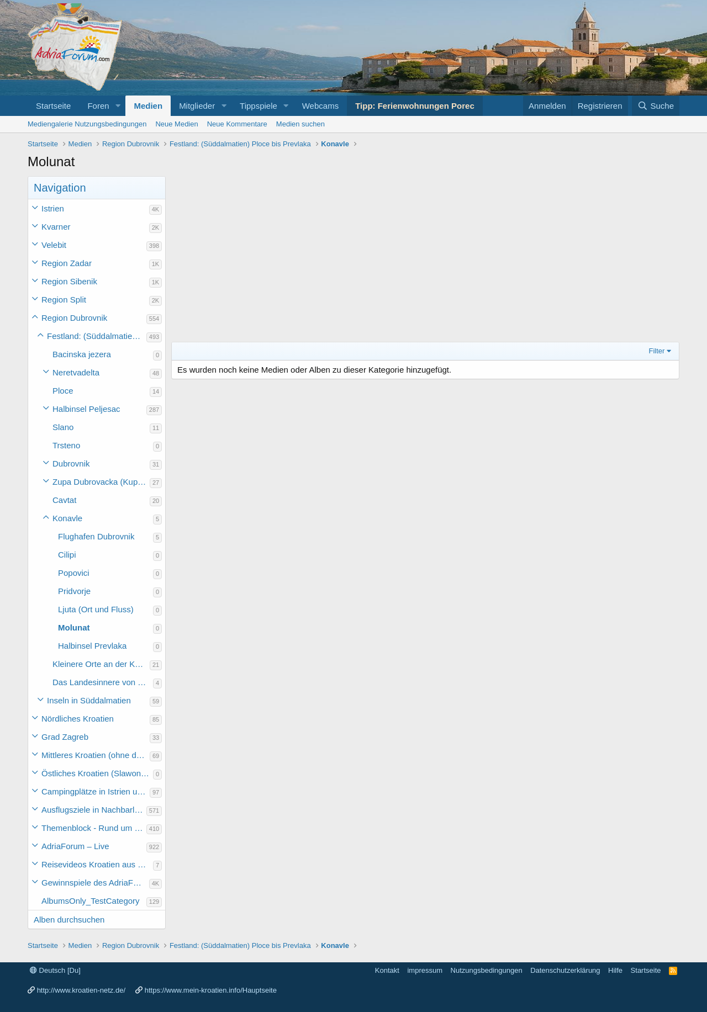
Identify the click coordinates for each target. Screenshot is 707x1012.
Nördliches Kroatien (77, 718)
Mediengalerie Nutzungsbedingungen (87, 124)
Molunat (74, 627)
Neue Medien (176, 124)
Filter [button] (657, 351)
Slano (62, 427)
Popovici (73, 572)
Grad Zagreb (64, 736)
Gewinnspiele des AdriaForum (95, 882)
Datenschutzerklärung (565, 970)
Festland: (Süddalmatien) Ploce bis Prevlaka (96, 336)
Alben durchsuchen (69, 919)
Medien (148, 105)
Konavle (67, 518)
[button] (117, 106)
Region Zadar (66, 263)
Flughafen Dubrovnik (96, 536)
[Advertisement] (425, 259)
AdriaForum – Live (75, 846)
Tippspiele (258, 105)
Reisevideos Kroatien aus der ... (97, 864)
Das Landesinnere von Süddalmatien (102, 682)
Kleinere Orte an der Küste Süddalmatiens (101, 664)
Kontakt (387, 970)
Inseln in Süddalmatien (89, 700)
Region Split (63, 299)
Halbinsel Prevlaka (92, 645)
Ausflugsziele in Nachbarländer (93, 809)
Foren (98, 105)
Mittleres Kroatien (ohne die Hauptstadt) (95, 755)
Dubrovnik (71, 463)
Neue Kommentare (237, 124)
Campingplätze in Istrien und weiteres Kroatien (95, 791)
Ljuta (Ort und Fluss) (96, 609)
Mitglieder (197, 105)
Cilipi (67, 554)
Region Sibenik (69, 281)
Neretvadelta (75, 372)
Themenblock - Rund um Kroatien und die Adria (93, 828)
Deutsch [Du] (55, 970)
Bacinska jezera (81, 354)
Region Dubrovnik (74, 317)
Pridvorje (74, 591)
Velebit (53, 245)
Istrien (52, 208)
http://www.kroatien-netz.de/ (81, 990)
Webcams (320, 105)
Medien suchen (300, 124)
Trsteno (66, 445)
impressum (424, 970)
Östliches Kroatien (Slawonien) (97, 773)
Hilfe (615, 970)
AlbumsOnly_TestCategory (90, 900)
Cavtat (64, 500)
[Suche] (655, 106)
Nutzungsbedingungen (487, 970)
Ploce (62, 390)
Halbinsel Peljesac (86, 409)
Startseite (53, 105)
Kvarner (56, 226)
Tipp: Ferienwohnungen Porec (414, 105)
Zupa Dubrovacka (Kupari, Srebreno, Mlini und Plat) (101, 481)
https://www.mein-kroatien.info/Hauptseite (211, 990)
